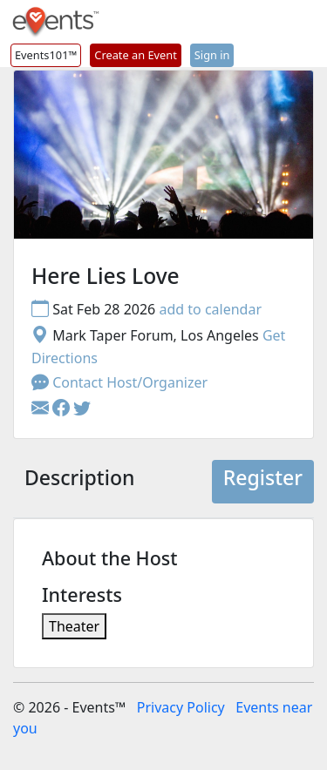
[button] (62, 408)
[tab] (79, 481)
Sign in (212, 55)
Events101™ (46, 55)
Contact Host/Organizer (119, 382)
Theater (74, 626)
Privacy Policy (181, 707)
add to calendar (210, 309)
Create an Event (135, 55)
